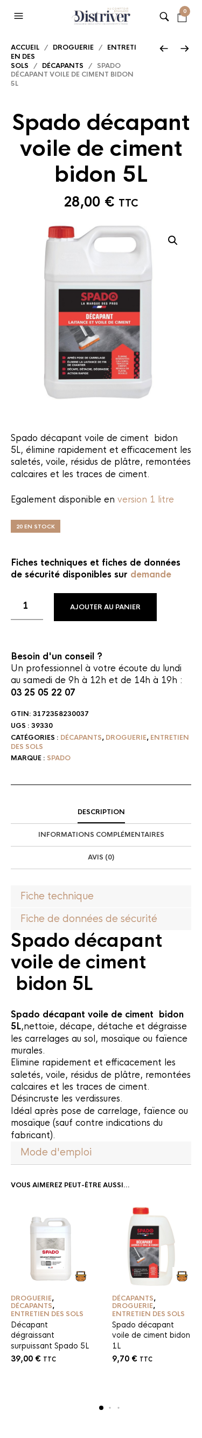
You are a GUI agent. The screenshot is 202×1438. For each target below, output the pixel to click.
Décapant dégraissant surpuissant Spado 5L (50, 1335)
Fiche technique (57, 896)
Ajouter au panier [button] (81, 1276)
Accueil (25, 47)
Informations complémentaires (101, 834)
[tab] (101, 812)
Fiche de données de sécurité (88, 919)
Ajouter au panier (105, 607)
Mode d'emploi (56, 1152)
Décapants (62, 65)
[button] (19, 16)
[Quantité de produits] (27, 606)
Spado (59, 758)
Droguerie (73, 47)
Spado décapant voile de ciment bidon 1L (151, 1335)
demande (150, 574)
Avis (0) (101, 857)
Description (101, 812)
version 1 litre (145, 499)
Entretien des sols (47, 1314)
